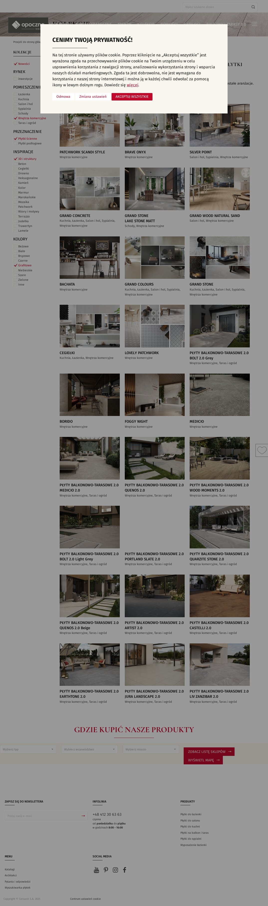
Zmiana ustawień (93, 97)
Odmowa (63, 97)
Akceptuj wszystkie (132, 97)
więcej (132, 85)
